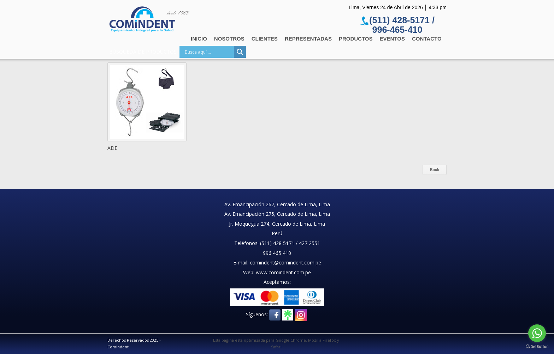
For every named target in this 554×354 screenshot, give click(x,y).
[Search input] (208, 52)
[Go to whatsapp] (537, 333)
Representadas (308, 39)
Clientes (265, 39)
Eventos (392, 39)
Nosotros (229, 39)
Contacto (427, 39)
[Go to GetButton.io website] (537, 346)
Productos (356, 39)
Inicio (199, 39)
